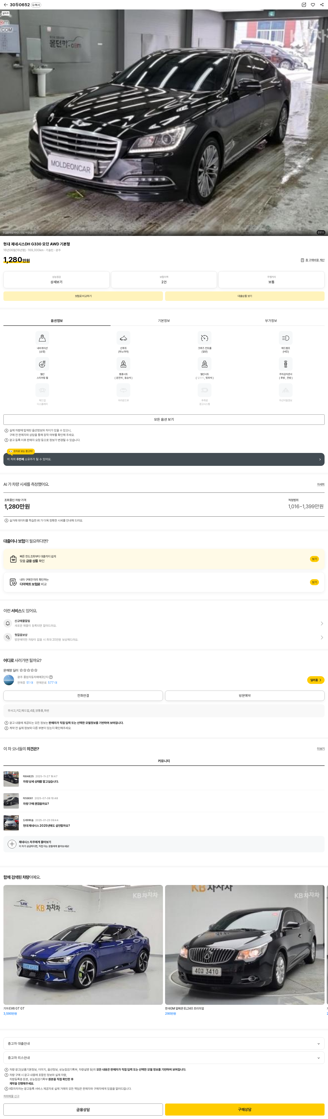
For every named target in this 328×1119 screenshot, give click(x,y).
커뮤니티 (164, 761)
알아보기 (164, 559)
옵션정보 (57, 321)
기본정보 (164, 321)
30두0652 (25, 4)
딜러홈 (314, 680)
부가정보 (271, 321)
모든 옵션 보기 (164, 419)
